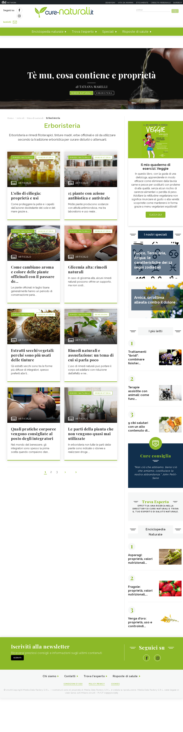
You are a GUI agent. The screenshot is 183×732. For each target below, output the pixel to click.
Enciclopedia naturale (48, 25)
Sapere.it (177, 3)
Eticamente (142, 3)
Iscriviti (44, 10)
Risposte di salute (135, 25)
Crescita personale (161, 3)
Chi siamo (46, 673)
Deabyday (110, 3)
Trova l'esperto (83, 25)
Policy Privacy (97, 681)
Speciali (108, 25)
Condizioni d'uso (71, 681)
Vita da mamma (125, 3)
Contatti (68, 673)
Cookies (118, 681)
